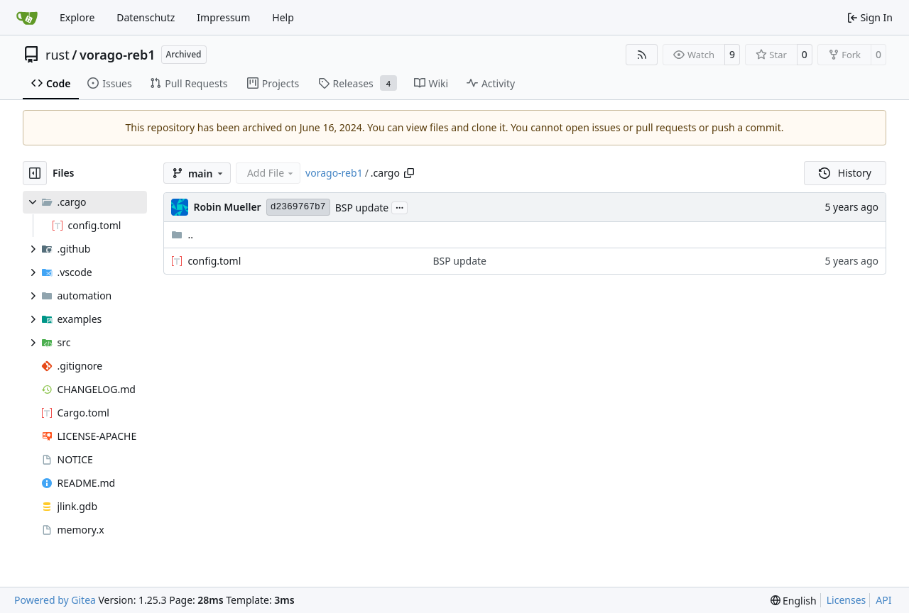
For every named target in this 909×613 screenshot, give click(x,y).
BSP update (362, 207)
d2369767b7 (298, 206)
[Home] (27, 18)
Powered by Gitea (55, 600)
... (400, 206)
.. (182, 234)
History (845, 173)
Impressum (223, 17)
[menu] (794, 600)
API (883, 600)
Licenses (846, 600)
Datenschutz (145, 17)
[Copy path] (409, 173)
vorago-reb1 (118, 55)
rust (57, 55)
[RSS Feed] (642, 54)
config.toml (214, 260)
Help (283, 17)
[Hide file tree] (35, 173)
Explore (77, 17)
